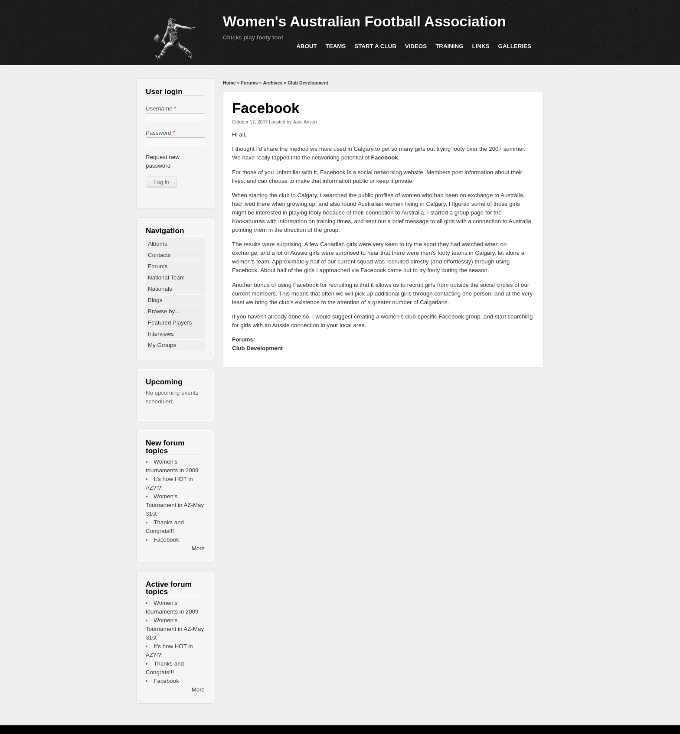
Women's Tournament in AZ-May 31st (175, 505)
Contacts (159, 255)
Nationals (160, 289)
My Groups (162, 345)
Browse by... (163, 311)
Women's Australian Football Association (364, 21)
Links (481, 46)
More (198, 548)
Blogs (155, 300)
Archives (272, 82)
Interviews (161, 334)
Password (160, 133)
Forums (249, 82)
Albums (157, 243)
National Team (166, 277)
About (306, 46)
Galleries (514, 46)
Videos (416, 46)
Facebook (384, 157)
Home (229, 82)
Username (161, 108)
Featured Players (170, 322)
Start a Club (375, 46)
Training (449, 46)
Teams (336, 46)
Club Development (308, 82)
